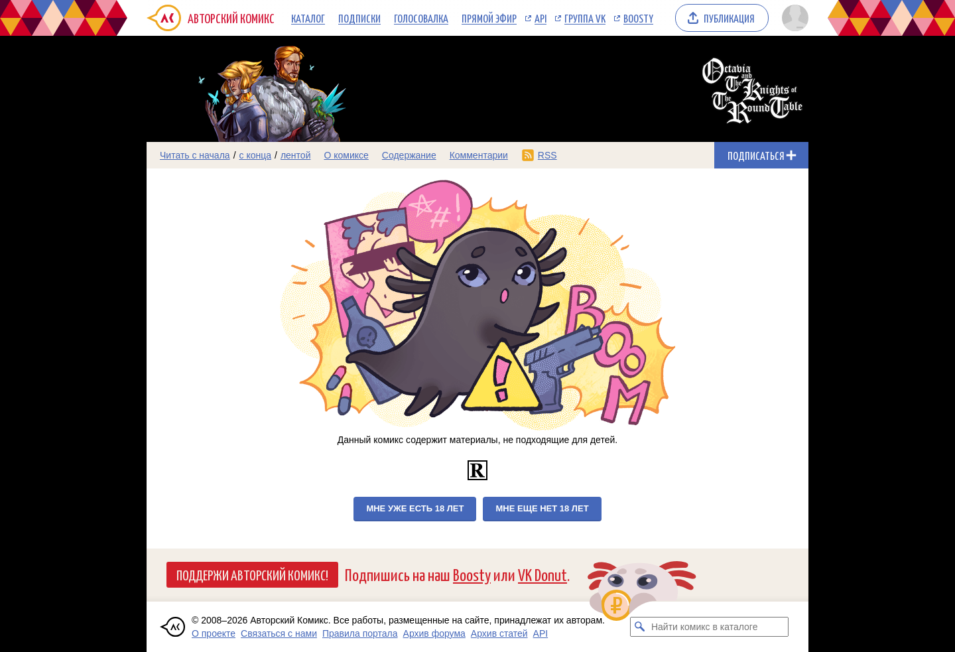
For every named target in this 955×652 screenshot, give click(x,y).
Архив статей (499, 633)
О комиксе (346, 155)
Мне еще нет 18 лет (541, 508)
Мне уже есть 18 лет (415, 508)
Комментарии (479, 155)
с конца (255, 155)
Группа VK (584, 18)
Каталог (308, 18)
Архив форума (434, 633)
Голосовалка (421, 18)
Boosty (638, 18)
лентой (296, 155)
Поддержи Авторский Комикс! (252, 574)
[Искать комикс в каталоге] (640, 627)
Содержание (409, 155)
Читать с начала (195, 155)
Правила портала (360, 633)
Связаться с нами (279, 633)
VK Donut (542, 574)
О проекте (213, 633)
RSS (547, 155)
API (540, 18)
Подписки (359, 18)
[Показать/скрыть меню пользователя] (792, 18)
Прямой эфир (489, 18)
